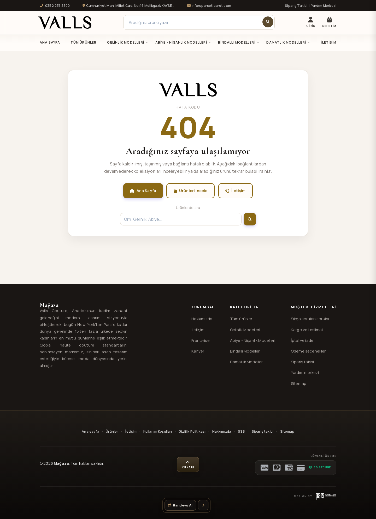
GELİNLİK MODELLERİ (127, 42)
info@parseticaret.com (209, 5)
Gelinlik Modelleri (245, 329)
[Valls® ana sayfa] (188, 95)
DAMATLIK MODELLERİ (288, 42)
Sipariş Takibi (296, 5)
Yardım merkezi (305, 372)
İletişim (328, 42)
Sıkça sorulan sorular (310, 318)
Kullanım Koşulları (157, 431)
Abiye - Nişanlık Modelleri (252, 340)
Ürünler (112, 431)
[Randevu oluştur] (180, 505)
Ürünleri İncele (191, 190)
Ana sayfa (90, 431)
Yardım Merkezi (323, 5)
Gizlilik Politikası (192, 431)
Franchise (200, 340)
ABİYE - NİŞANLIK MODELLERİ (183, 42)
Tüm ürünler (241, 318)
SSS (241, 431)
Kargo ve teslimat (307, 329)
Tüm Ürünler (83, 42)
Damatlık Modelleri (247, 362)
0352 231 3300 (55, 5)
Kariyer (197, 351)
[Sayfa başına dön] (188, 464)
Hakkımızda (201, 318)
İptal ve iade (302, 340)
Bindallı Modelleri (245, 351)
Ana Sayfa (50, 42)
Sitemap (298, 383)
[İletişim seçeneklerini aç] (203, 505)
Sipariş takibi (302, 362)
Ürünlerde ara (188, 207)
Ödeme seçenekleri (309, 351)
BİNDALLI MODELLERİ (239, 42)
